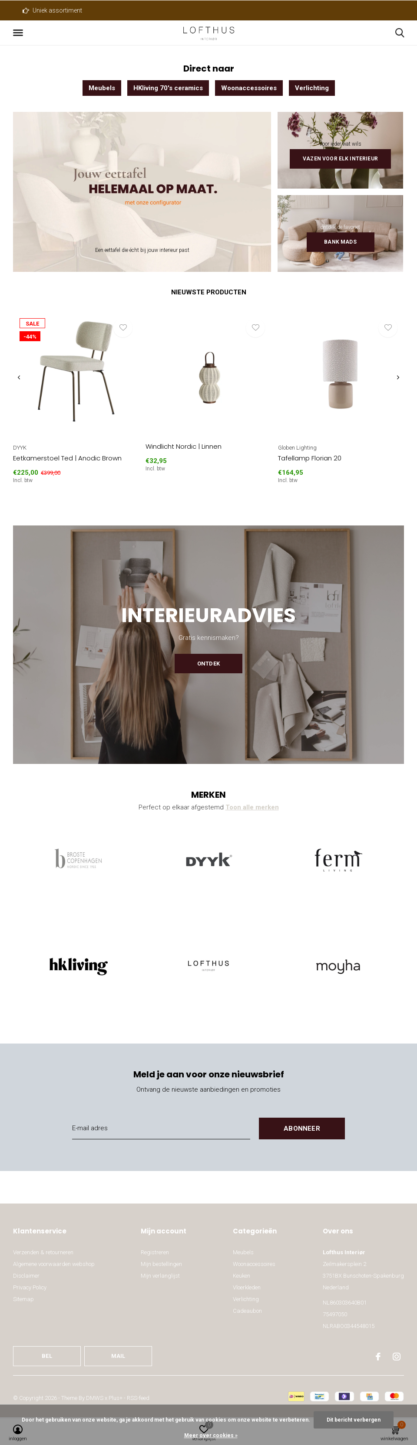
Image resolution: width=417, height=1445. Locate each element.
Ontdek (208, 663)
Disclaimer (26, 1275)
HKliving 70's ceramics (168, 88)
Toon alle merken (252, 807)
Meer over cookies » (211, 1435)
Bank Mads (340, 242)
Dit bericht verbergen (354, 1420)
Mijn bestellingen (161, 1264)
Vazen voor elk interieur (340, 159)
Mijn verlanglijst (160, 1275)
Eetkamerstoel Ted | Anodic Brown (67, 458)
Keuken (241, 1275)
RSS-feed (138, 1398)
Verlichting (312, 88)
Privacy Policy (29, 1287)
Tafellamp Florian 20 (309, 458)
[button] (19, 33)
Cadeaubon (247, 1311)
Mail (118, 1356)
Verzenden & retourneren (43, 1252)
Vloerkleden (247, 1287)
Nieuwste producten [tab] (208, 292)
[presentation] (19, 378)
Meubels (102, 88)
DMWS (94, 1398)
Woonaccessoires (249, 88)
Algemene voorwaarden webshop (54, 1264)
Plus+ (115, 1398)
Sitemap (23, 1299)
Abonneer (302, 1128)
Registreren (155, 1252)
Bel (47, 1356)
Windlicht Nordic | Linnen (184, 446)
